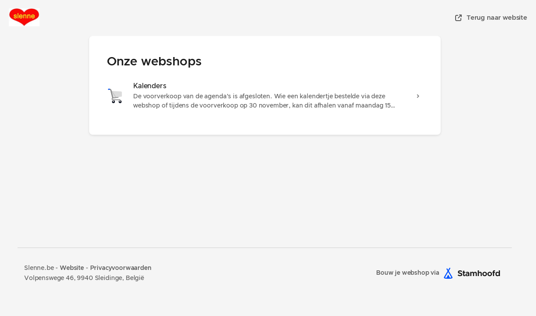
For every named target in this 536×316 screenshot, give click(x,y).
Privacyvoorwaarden (121, 268)
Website (73, 268)
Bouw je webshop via (440, 273)
